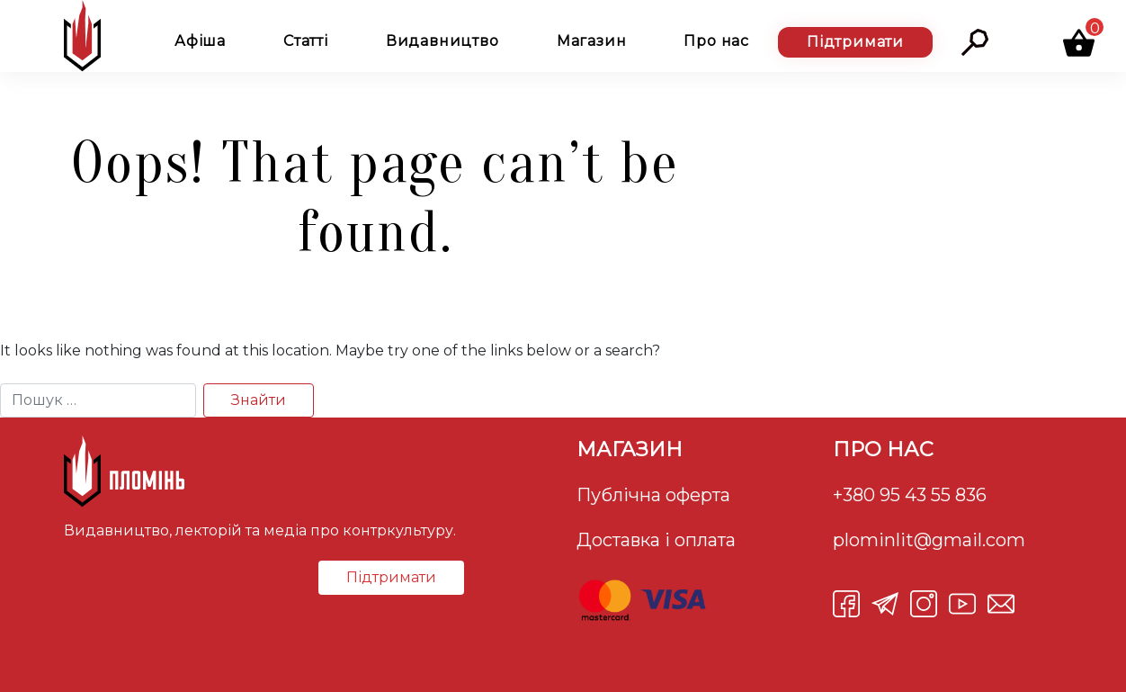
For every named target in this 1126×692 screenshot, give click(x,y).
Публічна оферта (653, 495)
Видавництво (442, 40)
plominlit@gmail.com (929, 540)
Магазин (592, 40)
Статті (305, 40)
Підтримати (855, 41)
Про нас (716, 40)
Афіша (200, 40)
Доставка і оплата (656, 540)
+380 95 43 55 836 (910, 495)
